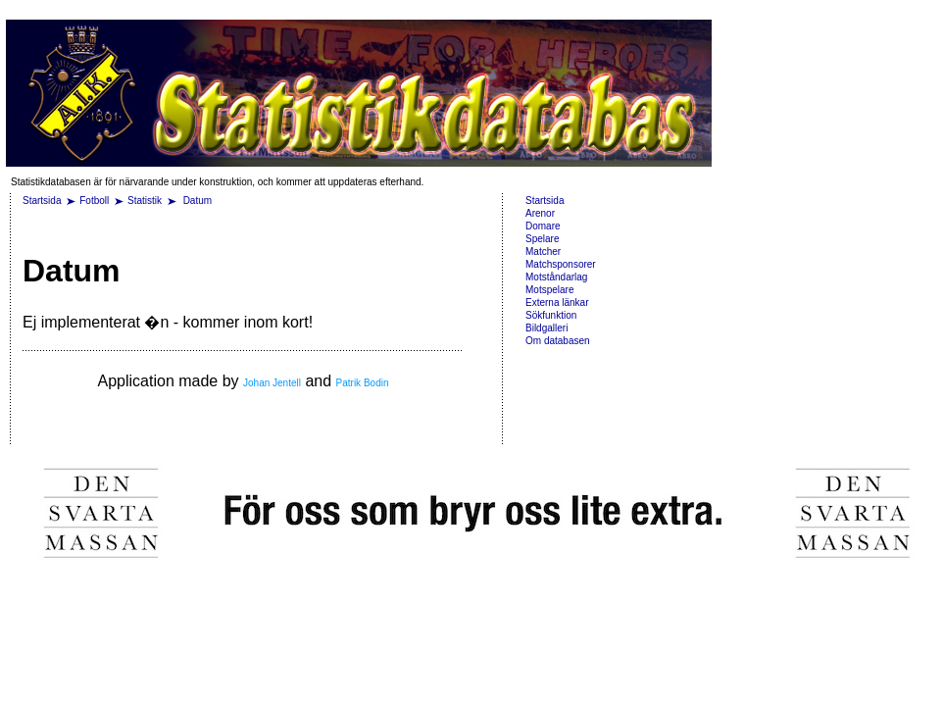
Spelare (542, 238)
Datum (197, 200)
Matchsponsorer (560, 264)
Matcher (543, 251)
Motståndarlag (556, 277)
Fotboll (94, 200)
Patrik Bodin (362, 383)
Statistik (144, 200)
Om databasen (557, 340)
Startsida (42, 200)
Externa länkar (556, 302)
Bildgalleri (546, 328)
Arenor (540, 213)
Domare (543, 226)
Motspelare (549, 289)
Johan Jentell (272, 383)
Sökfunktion (550, 315)
